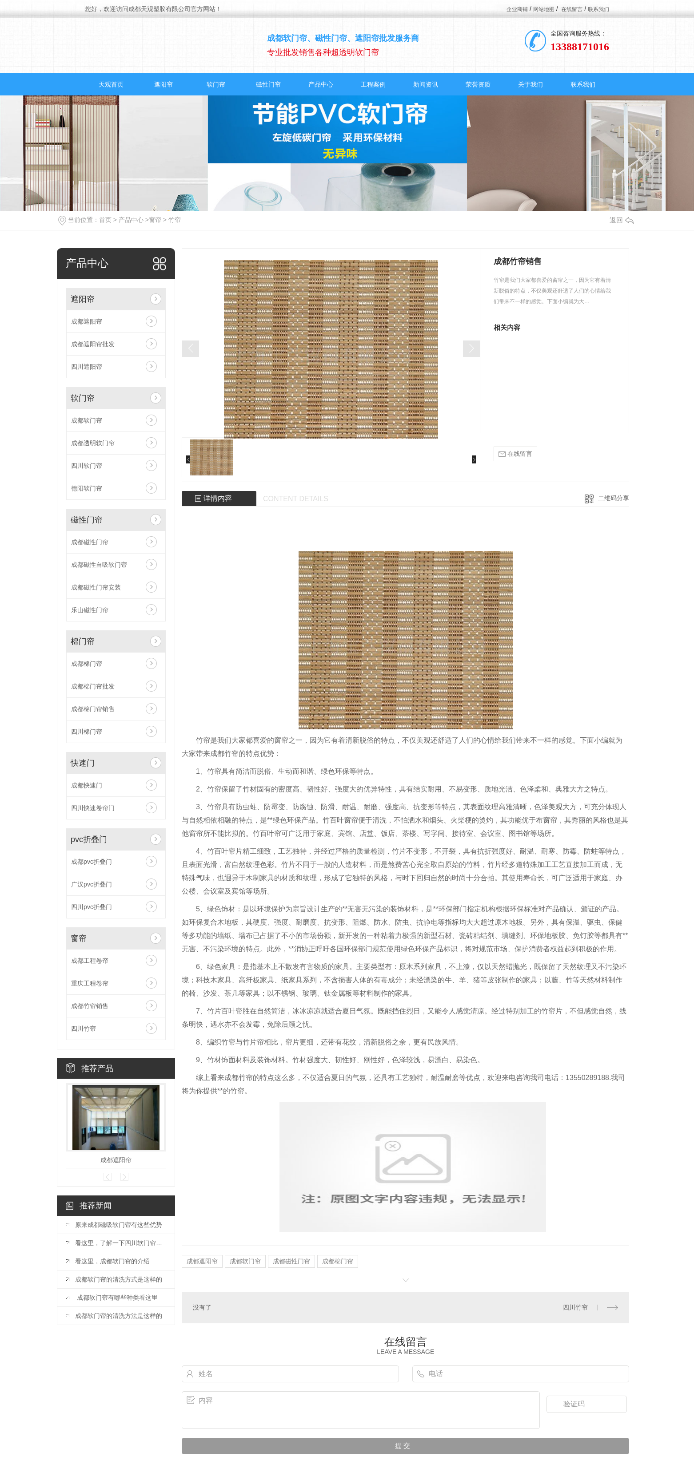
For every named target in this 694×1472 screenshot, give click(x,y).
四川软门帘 (86, 465)
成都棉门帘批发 (93, 686)
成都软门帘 (86, 420)
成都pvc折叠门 (91, 861)
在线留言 (571, 9)
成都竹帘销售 (89, 1005)
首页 (105, 219)
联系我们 (598, 9)
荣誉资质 (478, 84)
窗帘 (155, 219)
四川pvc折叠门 (91, 906)
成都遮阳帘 (86, 321)
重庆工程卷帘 (89, 983)
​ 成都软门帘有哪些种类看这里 (116, 1297)
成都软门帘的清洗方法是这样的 (118, 1315)
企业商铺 (517, 9)
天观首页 (111, 84)
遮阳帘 (163, 84)
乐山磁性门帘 (89, 609)
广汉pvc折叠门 (91, 884)
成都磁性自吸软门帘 (99, 564)
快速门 (83, 763)
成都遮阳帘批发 (93, 344)
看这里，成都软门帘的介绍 (112, 1261)
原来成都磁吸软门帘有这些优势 (118, 1224)
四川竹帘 (83, 1028)
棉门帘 (83, 641)
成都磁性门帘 (89, 542)
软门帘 (216, 84)
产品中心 (320, 84)
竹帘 (174, 219)
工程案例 (373, 84)
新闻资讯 (425, 84)
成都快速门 (86, 785)
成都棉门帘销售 (93, 708)
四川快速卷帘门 (93, 807)
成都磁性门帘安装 (96, 587)
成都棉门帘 (86, 663)
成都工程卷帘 (89, 960)
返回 (622, 220)
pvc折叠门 (89, 839)
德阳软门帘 (86, 488)
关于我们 (530, 84)
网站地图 (543, 9)
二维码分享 (613, 498)
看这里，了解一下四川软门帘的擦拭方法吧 (120, 1242)
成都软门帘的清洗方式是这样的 (118, 1279)
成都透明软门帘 (93, 443)
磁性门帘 (268, 84)
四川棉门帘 (86, 731)
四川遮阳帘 (86, 366)
